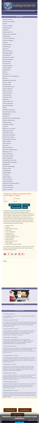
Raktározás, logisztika (7, 147)
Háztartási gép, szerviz (8, 101)
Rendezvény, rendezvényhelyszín (10, 149)
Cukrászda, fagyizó (7, 67)
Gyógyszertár (6, 99)
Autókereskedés (6, 36)
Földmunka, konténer (7, 90)
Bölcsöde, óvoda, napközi (8, 57)
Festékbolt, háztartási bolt (8, 86)
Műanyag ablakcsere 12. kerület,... (11, 355)
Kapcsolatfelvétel (16, 207)
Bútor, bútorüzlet (6, 63)
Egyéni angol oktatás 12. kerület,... (11, 390)
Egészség (5, 72)
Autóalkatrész (6, 30)
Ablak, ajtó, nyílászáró (7, 19)
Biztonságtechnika (7, 55)
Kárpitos (5, 107)
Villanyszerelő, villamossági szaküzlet (11, 183)
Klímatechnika (6, 116)
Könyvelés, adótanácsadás (8, 120)
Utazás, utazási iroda (7, 179)
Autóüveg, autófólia (7, 44)
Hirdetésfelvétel (10, 410)
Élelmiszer (5, 78)
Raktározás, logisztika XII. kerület (11, 320)
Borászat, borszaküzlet (8, 59)
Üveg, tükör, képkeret (7, 181)
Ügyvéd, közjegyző (7, 177)
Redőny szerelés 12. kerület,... (10, 364)
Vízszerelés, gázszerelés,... (9, 314)
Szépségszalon (6, 164)
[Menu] (36, 11)
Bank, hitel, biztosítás (7, 51)
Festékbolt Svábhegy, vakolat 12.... (11, 381)
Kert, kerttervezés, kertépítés (9, 111)
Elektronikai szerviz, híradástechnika (11, 76)
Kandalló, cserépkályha (8, 105)
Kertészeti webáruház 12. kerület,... (11, 328)
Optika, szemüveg (7, 143)
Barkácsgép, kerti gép (7, 53)
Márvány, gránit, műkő (8, 130)
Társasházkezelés (7, 170)
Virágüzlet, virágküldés (8, 185)
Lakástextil (5, 126)
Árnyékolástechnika (7, 27)
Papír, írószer (6, 145)
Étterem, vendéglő (7, 82)
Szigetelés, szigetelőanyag (8, 166)
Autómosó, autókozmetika (8, 38)
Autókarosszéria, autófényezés (9, 34)
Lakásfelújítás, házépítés (8, 124)
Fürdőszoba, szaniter (7, 97)
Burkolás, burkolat (7, 61)
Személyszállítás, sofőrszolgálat (10, 162)
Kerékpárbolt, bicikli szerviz (9, 109)
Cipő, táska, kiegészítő (8, 65)
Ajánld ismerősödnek (15, 205)
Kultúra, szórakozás (7, 122)
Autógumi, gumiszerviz (8, 32)
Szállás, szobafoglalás (8, 158)
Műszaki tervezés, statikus (8, 137)
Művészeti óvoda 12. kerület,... (10, 373)
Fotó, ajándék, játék (7, 95)
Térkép (25, 207)
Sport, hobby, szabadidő (8, 156)
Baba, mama (5, 48)
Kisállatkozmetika (7, 114)
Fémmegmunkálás (7, 84)
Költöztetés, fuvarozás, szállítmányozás (11, 118)
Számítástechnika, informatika (9, 160)
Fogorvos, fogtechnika (8, 88)
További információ (32, 420)
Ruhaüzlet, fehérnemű (8, 153)
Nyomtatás (26, 205)
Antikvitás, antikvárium (8, 25)
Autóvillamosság (6, 46)
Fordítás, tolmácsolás (7, 93)
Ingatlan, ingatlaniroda (8, 103)
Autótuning (5, 42)
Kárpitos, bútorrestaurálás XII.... (10, 346)
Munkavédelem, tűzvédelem (9, 135)
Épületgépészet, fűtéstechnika (9, 80)
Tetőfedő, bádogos (7, 172)
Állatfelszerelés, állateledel (9, 21)
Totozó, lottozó (6, 174)
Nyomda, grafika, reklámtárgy (9, 139)
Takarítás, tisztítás (7, 168)
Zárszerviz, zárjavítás (7, 189)
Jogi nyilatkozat (24, 410)
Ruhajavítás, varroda (7, 151)
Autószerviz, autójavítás (8, 40)
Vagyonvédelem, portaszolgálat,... (11, 337)
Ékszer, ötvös (6, 74)
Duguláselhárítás (6, 69)
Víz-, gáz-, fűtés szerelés (8, 187)
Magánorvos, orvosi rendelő (9, 128)
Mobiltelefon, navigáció (8, 132)
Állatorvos (5, 23)
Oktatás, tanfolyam (7, 141)
